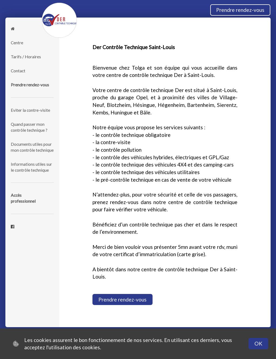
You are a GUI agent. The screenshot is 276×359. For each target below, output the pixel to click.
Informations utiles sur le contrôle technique (31, 167)
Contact (18, 70)
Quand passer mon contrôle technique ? (29, 127)
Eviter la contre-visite (30, 110)
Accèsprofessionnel (23, 198)
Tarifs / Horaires (26, 56)
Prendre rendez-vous (240, 10)
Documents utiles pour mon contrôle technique (32, 147)
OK (258, 343)
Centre (17, 42)
